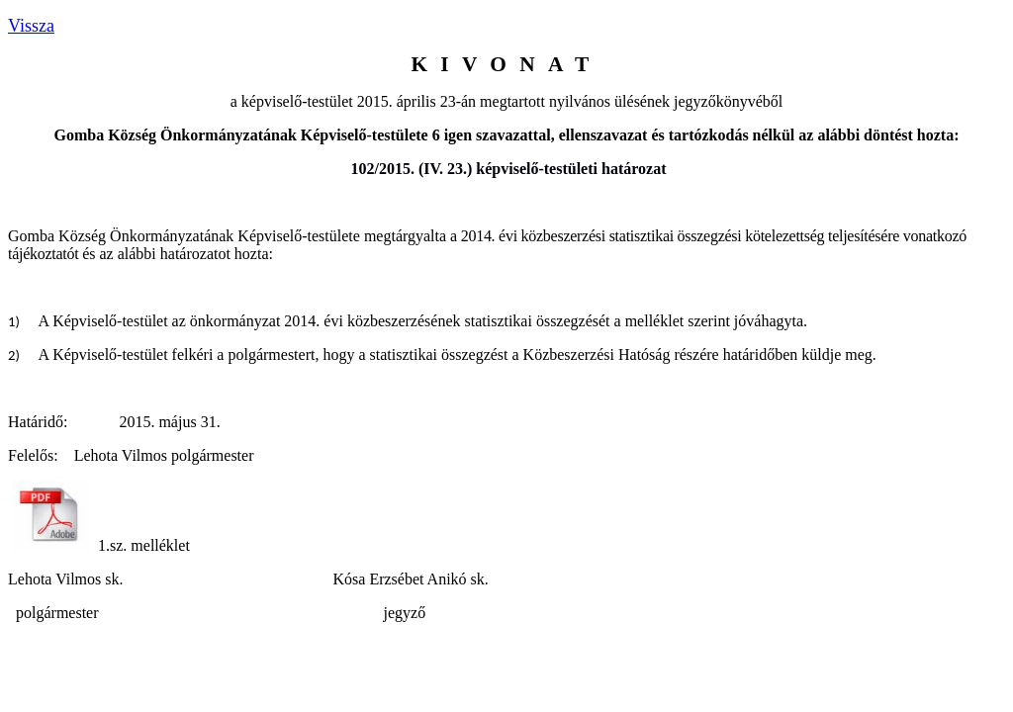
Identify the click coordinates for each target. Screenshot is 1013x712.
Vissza (31, 26)
